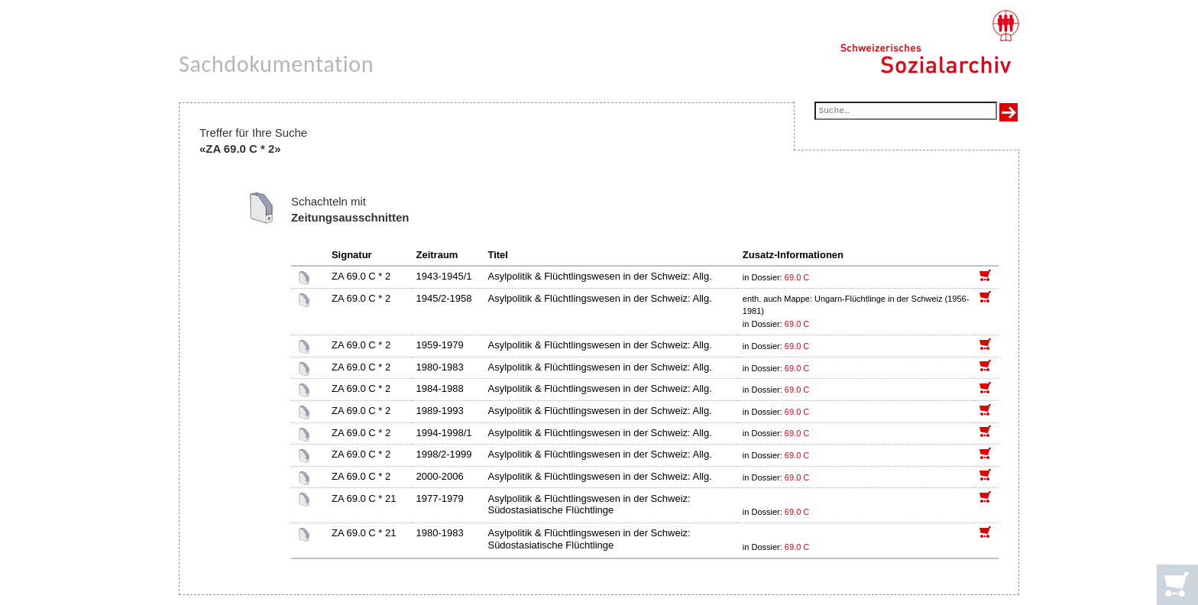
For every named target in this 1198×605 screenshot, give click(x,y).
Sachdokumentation (276, 64)
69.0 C (797, 277)
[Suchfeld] (905, 112)
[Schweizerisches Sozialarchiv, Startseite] (929, 42)
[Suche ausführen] (1008, 112)
